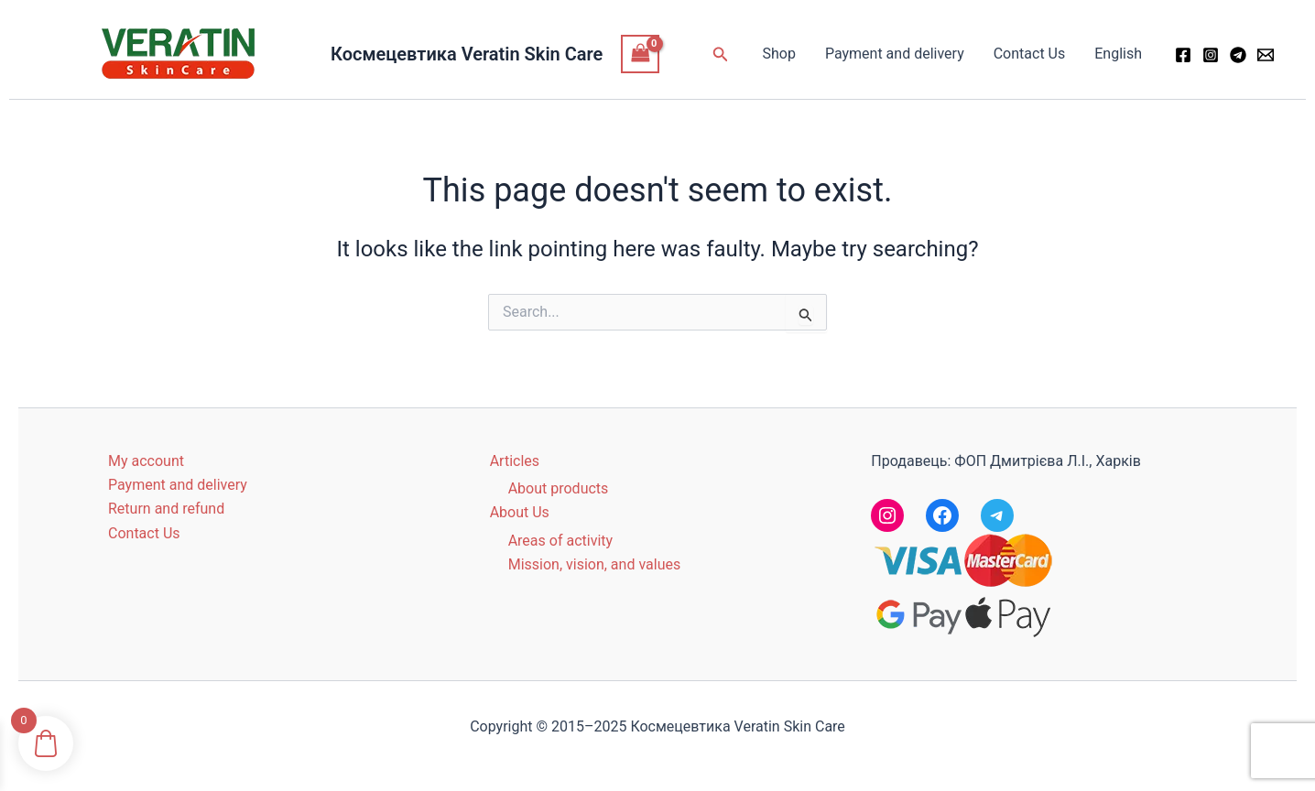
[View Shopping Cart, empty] (640, 53)
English (1118, 53)
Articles (514, 461)
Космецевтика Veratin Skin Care (467, 54)
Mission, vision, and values (594, 564)
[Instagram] (1210, 55)
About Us (519, 512)
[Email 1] (1265, 55)
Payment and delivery (894, 53)
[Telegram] (1238, 55)
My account (146, 461)
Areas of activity (560, 540)
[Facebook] (1183, 55)
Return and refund (166, 508)
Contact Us (1030, 53)
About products (558, 488)
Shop (778, 53)
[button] (720, 54)
